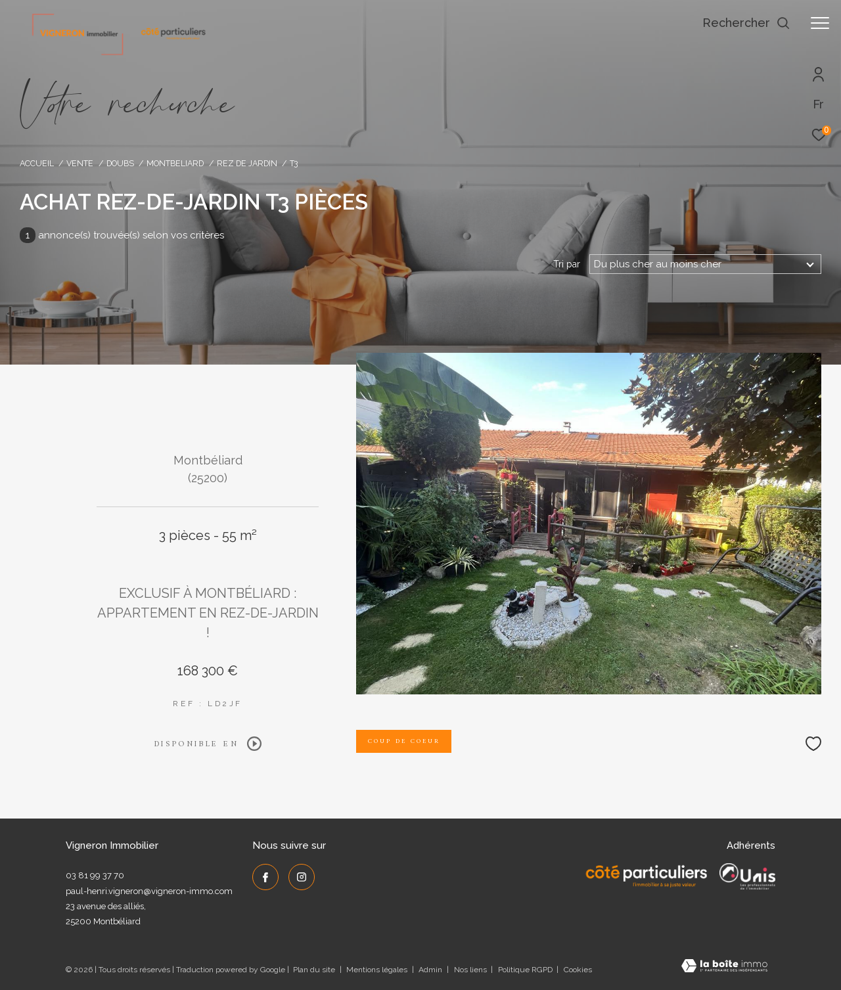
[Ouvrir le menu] (820, 23)
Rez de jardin (247, 163)
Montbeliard (175, 163)
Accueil (37, 163)
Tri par (566, 264)
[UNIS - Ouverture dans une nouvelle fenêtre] (747, 876)
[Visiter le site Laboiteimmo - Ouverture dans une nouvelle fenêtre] (724, 967)
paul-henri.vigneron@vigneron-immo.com (149, 891)
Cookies (578, 970)
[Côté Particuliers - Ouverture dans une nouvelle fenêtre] (647, 876)
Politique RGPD (525, 969)
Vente (79, 163)
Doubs (120, 163)
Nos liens (471, 969)
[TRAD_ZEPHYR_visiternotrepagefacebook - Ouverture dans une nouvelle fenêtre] (265, 877)
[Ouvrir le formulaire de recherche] (746, 23)
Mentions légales (377, 969)
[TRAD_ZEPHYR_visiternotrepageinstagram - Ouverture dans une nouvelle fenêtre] (301, 877)
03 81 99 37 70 (95, 875)
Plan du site (315, 969)
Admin (431, 969)
